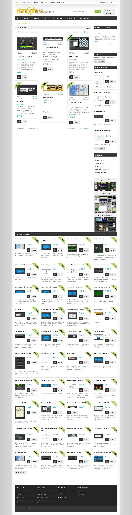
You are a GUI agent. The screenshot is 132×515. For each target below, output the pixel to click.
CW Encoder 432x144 (100, 428)
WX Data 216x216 (99, 239)
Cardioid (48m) (98, 72)
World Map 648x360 (75, 102)
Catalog (18, 23)
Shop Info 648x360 (99, 331)
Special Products (100, 54)
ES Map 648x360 (20, 239)
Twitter (82, 494)
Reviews (42, 2)
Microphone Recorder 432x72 (76, 403)
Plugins (26, 18)
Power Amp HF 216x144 (24, 56)
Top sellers (29, 2)
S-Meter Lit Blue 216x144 (75, 287)
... (83, 32)
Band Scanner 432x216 (101, 265)
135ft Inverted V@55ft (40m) (102, 92)
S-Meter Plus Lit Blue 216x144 (50, 309)
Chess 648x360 (74, 56)
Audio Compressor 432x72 (49, 452)
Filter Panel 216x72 (100, 111)
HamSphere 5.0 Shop (22, 509)
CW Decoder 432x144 (74, 452)
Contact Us (61, 488)
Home (18, 18)
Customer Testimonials (52, 2)
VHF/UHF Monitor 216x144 (75, 309)
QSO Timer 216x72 (73, 353)
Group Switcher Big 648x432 (103, 452)
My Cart (109, 11)
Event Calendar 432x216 (101, 403)
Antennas (37, 18)
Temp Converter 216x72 (74, 331)
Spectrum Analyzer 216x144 (102, 287)
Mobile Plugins (71, 18)
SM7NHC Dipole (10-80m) (49, 265)
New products (20, 497)
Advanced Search (42, 494)
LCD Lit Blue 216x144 (100, 353)
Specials (36, 2)
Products (23, 234)
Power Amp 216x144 (100, 380)
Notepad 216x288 (20, 403)
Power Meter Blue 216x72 (49, 287)
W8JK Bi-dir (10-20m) (48, 353)
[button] (98, 11)
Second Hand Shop (100, 172)
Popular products (101, 67)
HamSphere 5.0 (84, 18)
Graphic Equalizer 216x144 (23, 428)
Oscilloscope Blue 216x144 (49, 331)
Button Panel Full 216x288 (23, 353)
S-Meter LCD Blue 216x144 (23, 265)
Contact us (63, 497)
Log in (38, 492)
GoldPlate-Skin (48, 97)
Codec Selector (20, 331)
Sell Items (39, 503)
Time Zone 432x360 (73, 239)
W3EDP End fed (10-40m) (75, 380)
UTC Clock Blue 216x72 (48, 380)
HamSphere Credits (57, 18)
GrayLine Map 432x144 (74, 428)
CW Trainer (20, 101)
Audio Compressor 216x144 (23, 380)
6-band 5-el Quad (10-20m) (75, 265)
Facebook (83, 492)
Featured (22, 2)
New (17, 2)
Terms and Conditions (43, 497)
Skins (46, 18)
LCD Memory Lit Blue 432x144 (24, 287)
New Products (26, 23)
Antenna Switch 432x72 (50, 47)
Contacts (61, 2)
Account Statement (42, 500)
